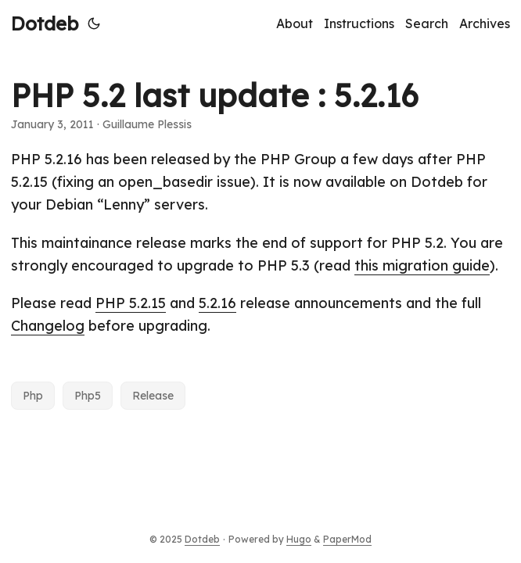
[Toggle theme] (93, 23)
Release (153, 396)
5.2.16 (217, 303)
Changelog (47, 326)
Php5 (87, 396)
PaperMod (347, 539)
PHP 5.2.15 (130, 303)
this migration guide (422, 265)
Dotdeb (44, 23)
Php (33, 396)
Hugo (298, 539)
